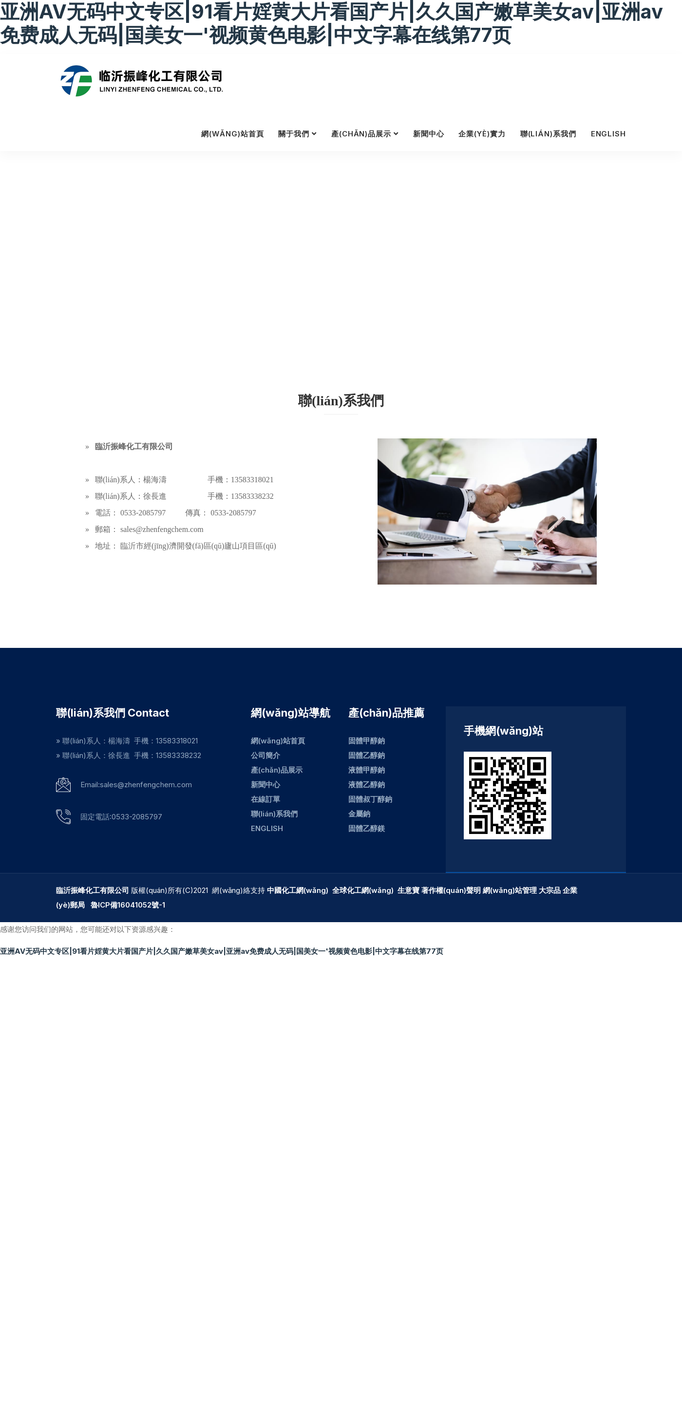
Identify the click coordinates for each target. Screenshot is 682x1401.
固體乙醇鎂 (366, 828)
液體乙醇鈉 (366, 784)
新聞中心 (428, 133)
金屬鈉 (359, 813)
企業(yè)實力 (481, 133)
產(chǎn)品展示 (361, 133)
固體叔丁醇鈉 (370, 799)
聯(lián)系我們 (548, 133)
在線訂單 (265, 799)
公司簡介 (265, 755)
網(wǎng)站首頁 (232, 133)
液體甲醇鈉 (366, 770)
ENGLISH (608, 133)
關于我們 (293, 133)
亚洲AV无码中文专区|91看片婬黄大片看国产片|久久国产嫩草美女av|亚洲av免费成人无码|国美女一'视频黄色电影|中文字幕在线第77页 (221, 951)
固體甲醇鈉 (366, 740)
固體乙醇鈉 (366, 755)
